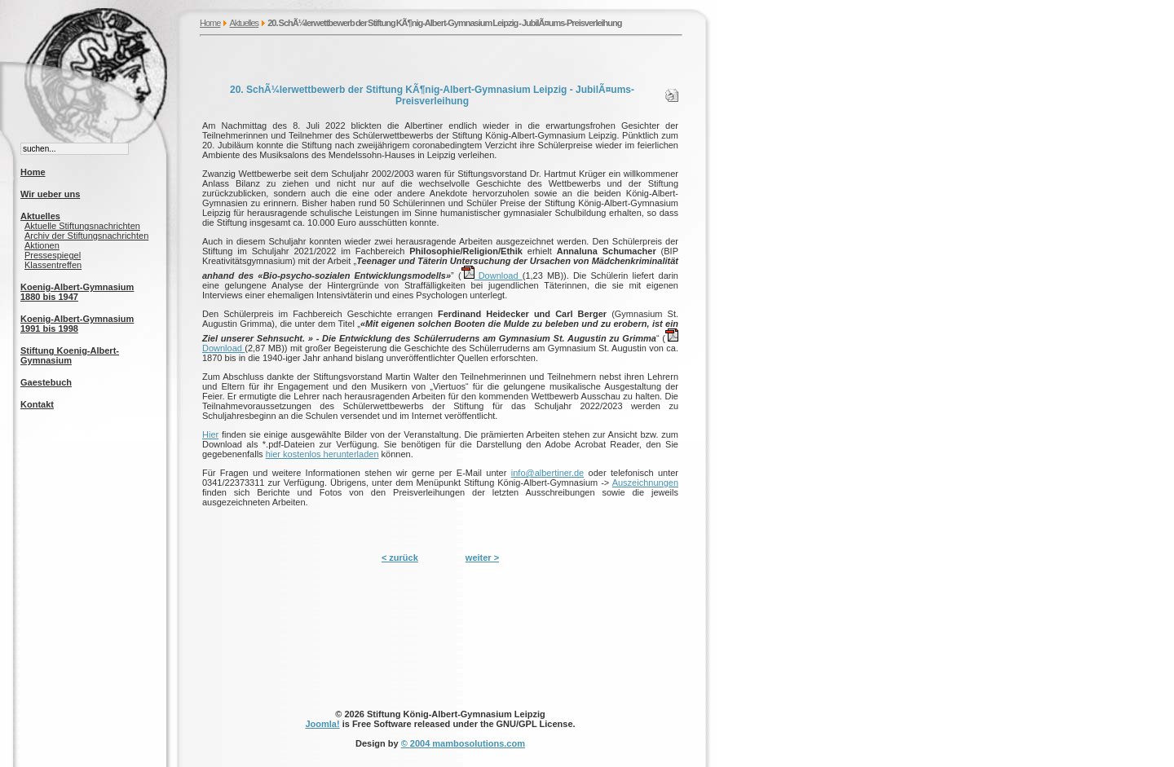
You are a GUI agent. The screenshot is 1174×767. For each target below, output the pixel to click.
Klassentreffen (53, 265)
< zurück (400, 557)
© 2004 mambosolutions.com (463, 743)
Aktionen (42, 245)
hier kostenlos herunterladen (322, 454)
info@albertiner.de (547, 473)
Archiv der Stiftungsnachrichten (86, 235)
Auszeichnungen (645, 482)
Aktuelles (243, 23)
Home (210, 23)
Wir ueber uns (50, 194)
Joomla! (322, 724)
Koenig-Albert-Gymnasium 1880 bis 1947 (77, 292)
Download (492, 275)
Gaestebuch (46, 382)
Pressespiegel (52, 255)
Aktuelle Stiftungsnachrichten (82, 226)
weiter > (482, 557)
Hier (210, 434)
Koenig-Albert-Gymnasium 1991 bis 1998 (77, 323)
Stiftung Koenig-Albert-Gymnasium (69, 355)
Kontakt (37, 404)
